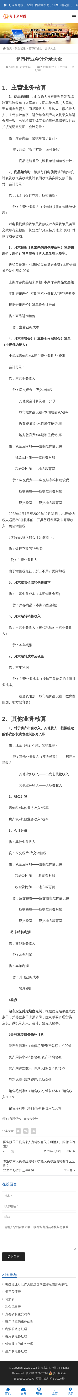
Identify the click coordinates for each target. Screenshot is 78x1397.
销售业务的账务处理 (19, 1344)
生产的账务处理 (16, 1351)
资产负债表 (13, 1291)
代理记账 (20, 48)
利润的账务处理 (16, 1329)
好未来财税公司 (47, 1367)
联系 (70, 1391)
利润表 (10, 1299)
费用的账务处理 (16, 1336)
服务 (23, 1391)
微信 (54, 1391)
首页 (7, 48)
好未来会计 (26, 67)
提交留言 (13, 1256)
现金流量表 (13, 1306)
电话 (39, 1391)
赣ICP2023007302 (37, 1373)
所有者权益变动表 (17, 1314)
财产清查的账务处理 (19, 1321)
